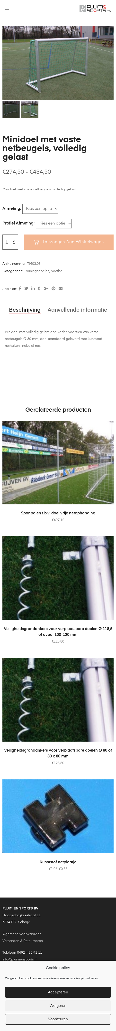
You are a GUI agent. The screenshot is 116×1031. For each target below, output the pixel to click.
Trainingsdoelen (36, 271)
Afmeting (11, 209)
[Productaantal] (7, 242)
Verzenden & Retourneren (22, 941)
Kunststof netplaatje (58, 862)
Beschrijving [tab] (25, 310)
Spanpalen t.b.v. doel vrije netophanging (58, 513)
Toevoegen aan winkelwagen (73, 242)
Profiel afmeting (18, 223)
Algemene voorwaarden (21, 934)
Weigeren (58, 1006)
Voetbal (57, 271)
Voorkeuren (58, 1019)
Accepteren (58, 992)
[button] (106, 31)
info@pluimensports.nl (19, 959)
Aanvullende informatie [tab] (77, 310)
